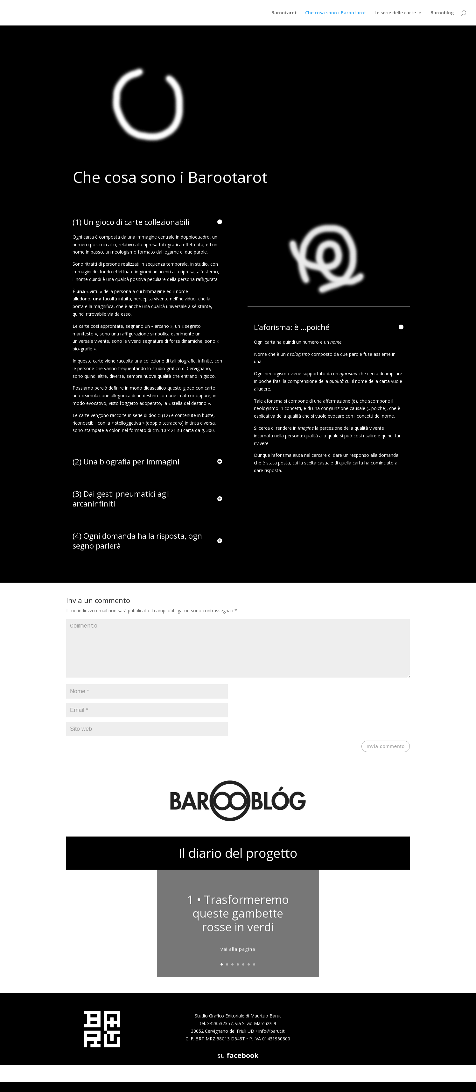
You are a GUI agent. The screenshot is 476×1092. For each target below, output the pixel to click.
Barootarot (284, 13)
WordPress (149, 1083)
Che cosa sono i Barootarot (335, 13)
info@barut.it (271, 1041)
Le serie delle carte (395, 13)
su (237, 1065)
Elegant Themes (101, 1083)
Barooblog (442, 13)
